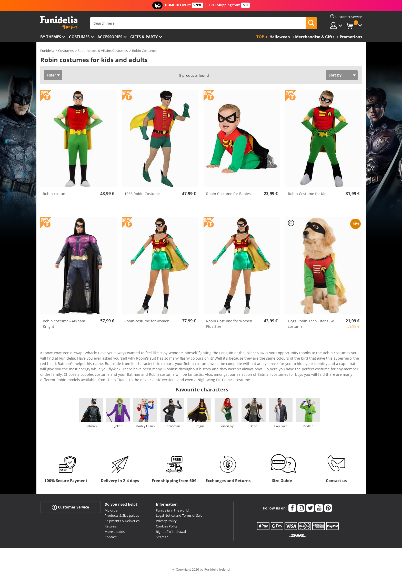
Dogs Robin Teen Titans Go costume (311, 324)
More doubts (115, 531)
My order (112, 510)
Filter (51, 75)
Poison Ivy (226, 426)
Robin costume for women (146, 321)
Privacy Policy (166, 520)
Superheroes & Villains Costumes (103, 50)
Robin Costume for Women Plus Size (229, 324)
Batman (91, 426)
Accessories (109, 36)
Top (260, 36)
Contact (111, 537)
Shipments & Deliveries (122, 520)
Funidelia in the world (172, 510)
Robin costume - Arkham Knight (64, 324)
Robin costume (55, 193)
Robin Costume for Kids (308, 193)
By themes (50, 36)
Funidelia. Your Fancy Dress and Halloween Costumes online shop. (58, 23)
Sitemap (162, 537)
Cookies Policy (167, 526)
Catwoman (172, 426)
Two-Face (280, 426)
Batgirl (199, 426)
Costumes (79, 36)
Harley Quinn (145, 426)
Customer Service (70, 507)
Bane (253, 426)
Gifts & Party (144, 36)
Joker (118, 426)
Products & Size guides (122, 515)
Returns (111, 526)
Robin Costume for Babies (228, 193)
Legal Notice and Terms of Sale (179, 515)
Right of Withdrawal (171, 531)
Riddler (308, 426)
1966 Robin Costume (142, 193)
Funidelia (47, 50)
